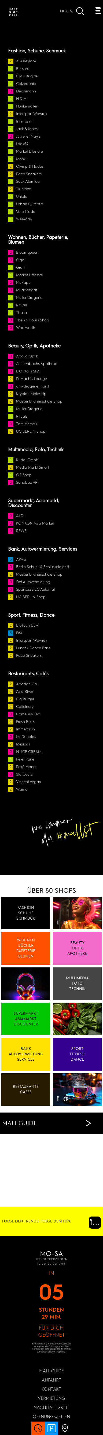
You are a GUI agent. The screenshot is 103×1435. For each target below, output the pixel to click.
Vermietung (51, 1398)
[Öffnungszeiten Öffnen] (38, 1431)
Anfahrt (51, 1380)
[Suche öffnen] (80, 12)
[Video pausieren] (60, 923)
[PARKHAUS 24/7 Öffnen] (51, 1431)
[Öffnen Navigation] (98, 12)
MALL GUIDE (51, 1370)
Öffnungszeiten (51, 1416)
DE (62, 11)
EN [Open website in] (70, 11)
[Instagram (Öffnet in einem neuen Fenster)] (91, 1224)
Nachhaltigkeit (51, 1407)
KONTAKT (51, 1389)
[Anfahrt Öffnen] (65, 1431)
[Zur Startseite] (13, 12)
